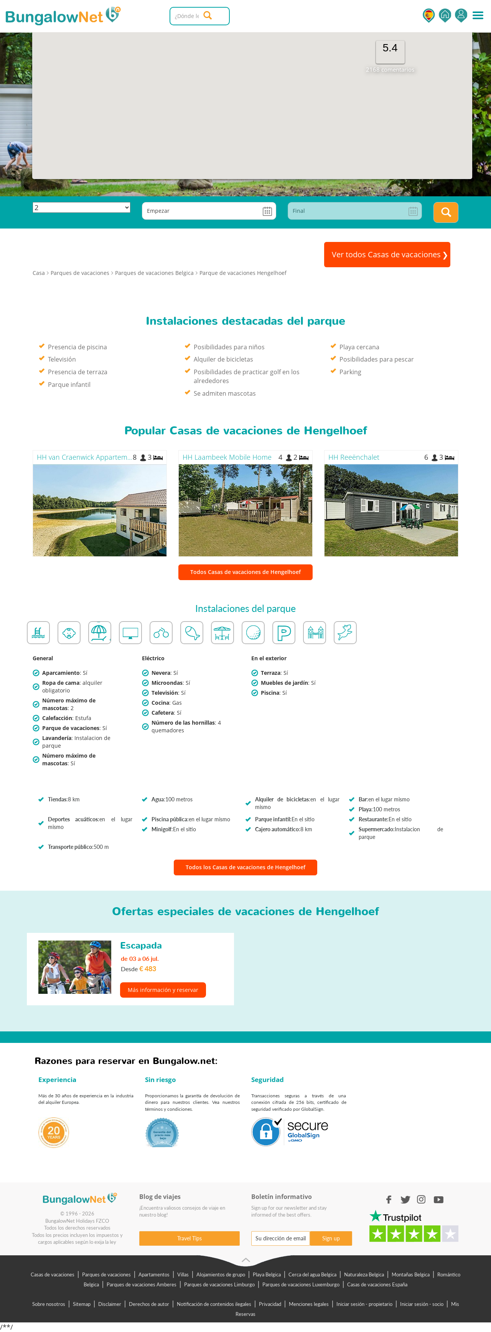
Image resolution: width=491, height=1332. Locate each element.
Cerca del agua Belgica (312, 1274)
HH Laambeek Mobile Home (227, 457)
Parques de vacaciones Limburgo (219, 1284)
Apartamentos (154, 1274)
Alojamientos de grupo (220, 1274)
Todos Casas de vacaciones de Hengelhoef (245, 572)
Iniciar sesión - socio (421, 1304)
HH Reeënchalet (353, 457)
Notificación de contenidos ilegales (214, 1304)
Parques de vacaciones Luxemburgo (300, 1284)
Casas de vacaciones (52, 1274)
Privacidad (270, 1304)
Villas (183, 1274)
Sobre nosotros (48, 1304)
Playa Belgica (267, 1274)
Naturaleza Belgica (364, 1274)
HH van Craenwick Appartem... (84, 457)
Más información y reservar (163, 989)
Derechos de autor (149, 1304)
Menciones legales (309, 1304)
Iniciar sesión (461, 15)
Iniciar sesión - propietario (364, 1304)
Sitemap (82, 1304)
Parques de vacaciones (106, 1274)
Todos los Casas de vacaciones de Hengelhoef (245, 867)
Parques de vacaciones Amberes (141, 1284)
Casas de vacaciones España (377, 1284)
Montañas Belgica (411, 1274)
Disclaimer (109, 1304)
